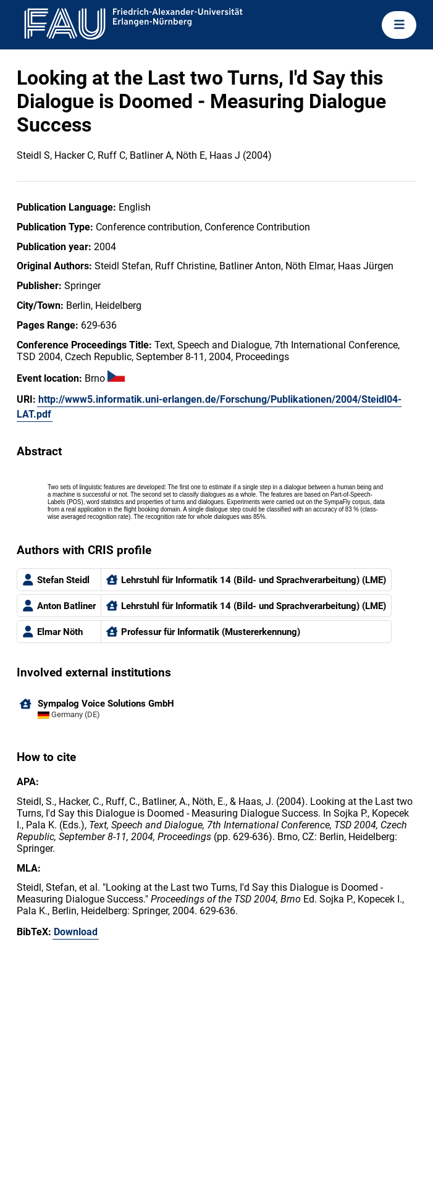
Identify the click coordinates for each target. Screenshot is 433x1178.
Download (76, 932)
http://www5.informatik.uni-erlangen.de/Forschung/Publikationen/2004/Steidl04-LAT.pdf (209, 406)
